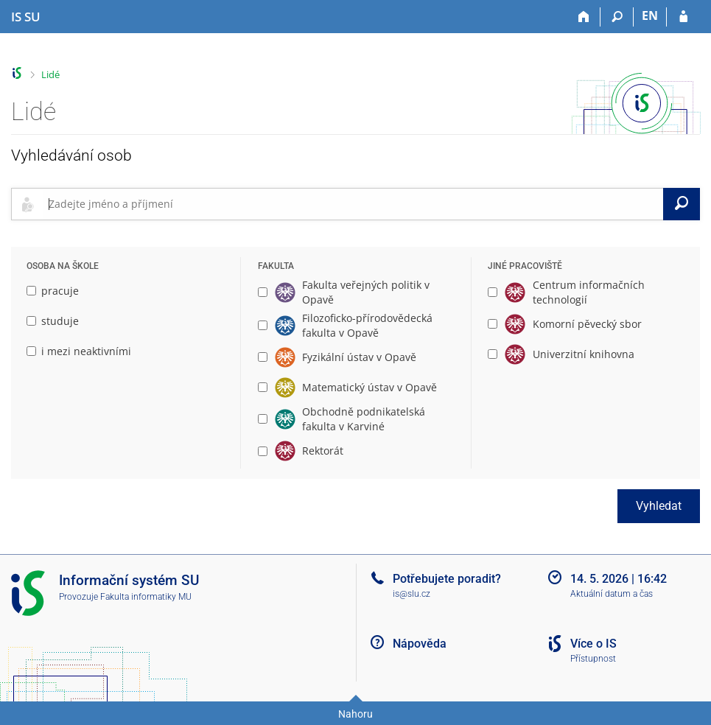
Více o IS (593, 644)
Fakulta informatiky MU (146, 597)
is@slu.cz (411, 594)
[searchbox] (353, 204)
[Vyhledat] (681, 204)
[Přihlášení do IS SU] (683, 17)
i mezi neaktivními (79, 351)
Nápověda (419, 644)
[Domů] (583, 17)
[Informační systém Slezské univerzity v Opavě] (26, 17)
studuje (53, 321)
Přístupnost (593, 659)
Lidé (50, 74)
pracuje (53, 291)
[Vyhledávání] (617, 17)
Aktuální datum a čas (611, 594)
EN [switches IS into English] (650, 15)
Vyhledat (659, 506)
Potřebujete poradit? (447, 579)
